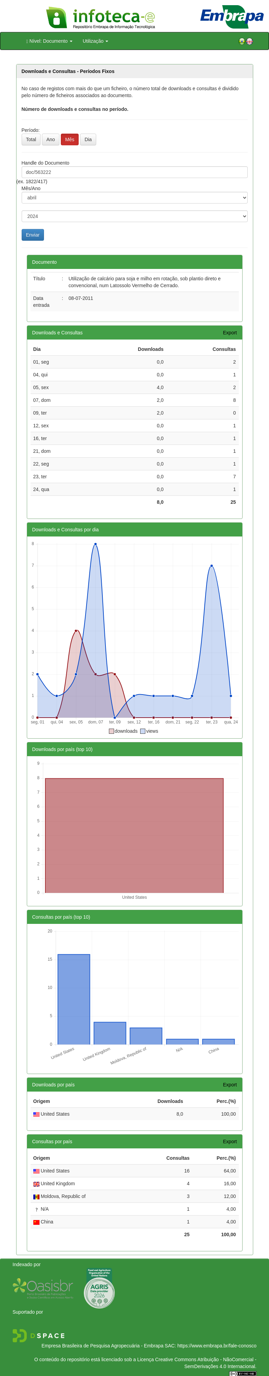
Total (31, 139)
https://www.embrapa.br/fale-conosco (216, 1345)
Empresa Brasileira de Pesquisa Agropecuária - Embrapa (103, 1345)
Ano (50, 139)
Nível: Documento (49, 41)
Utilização (96, 41)
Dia (88, 139)
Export (230, 332)
